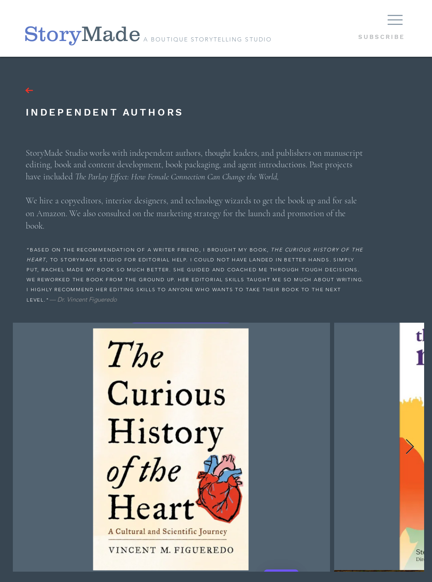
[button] (395, 20)
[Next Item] (410, 447)
